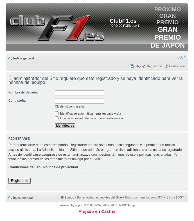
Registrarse (155, 66)
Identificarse (177, 66)
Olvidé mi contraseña (69, 106)
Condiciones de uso (24, 167)
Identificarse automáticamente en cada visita (88, 113)
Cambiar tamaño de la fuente (181, 57)
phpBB (79, 205)
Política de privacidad (60, 167)
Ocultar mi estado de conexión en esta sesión (89, 118)
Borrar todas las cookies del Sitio (99, 197)
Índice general (23, 58)
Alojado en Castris (97, 211)
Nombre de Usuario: (23, 92)
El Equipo (67, 197)
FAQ (137, 66)
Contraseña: (17, 100)
